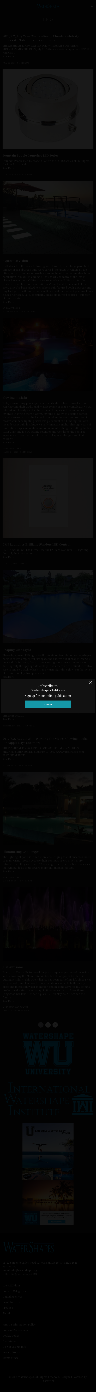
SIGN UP (48, 704)
